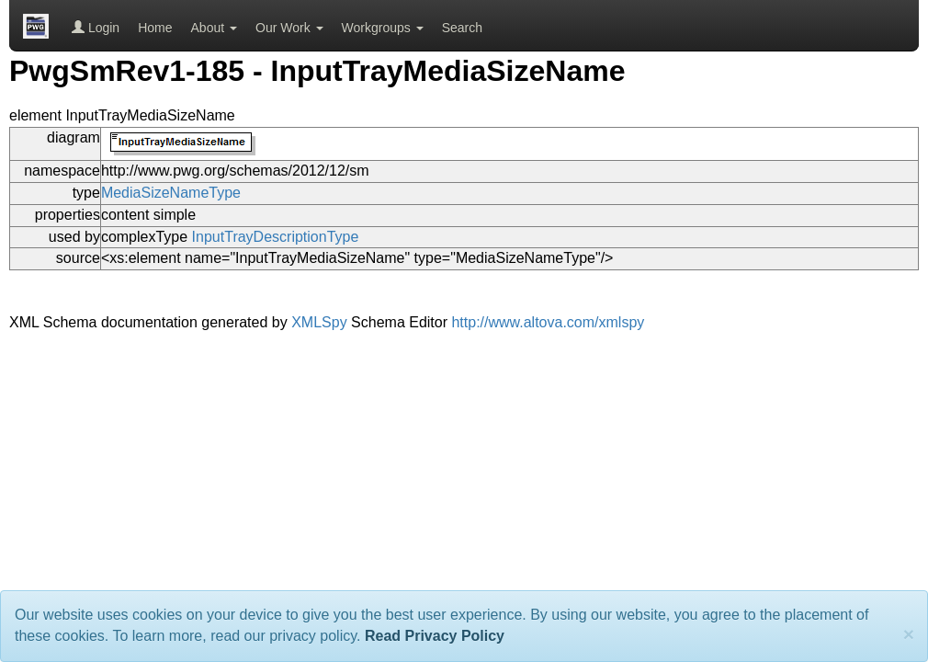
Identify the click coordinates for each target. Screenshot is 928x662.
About (214, 27)
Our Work (289, 27)
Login (95, 27)
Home (155, 27)
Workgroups (383, 27)
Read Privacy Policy (434, 636)
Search (462, 27)
